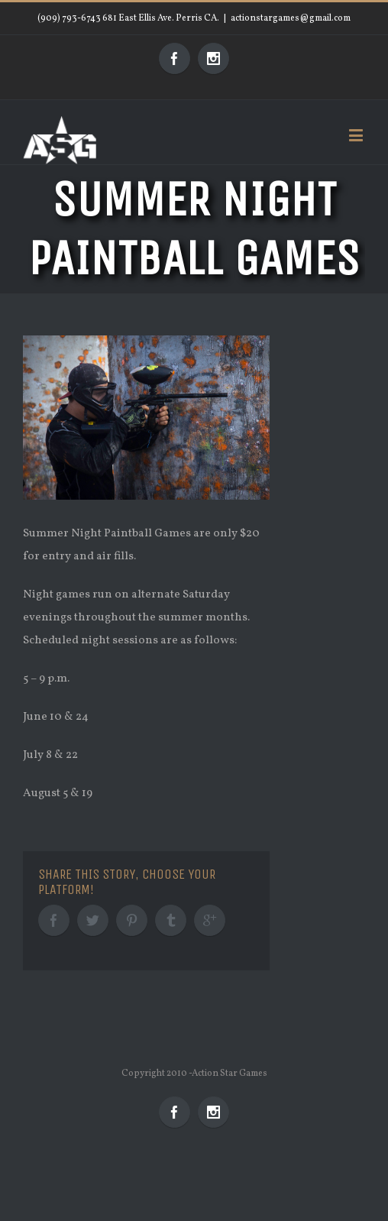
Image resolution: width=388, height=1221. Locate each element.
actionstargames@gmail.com (291, 18)
